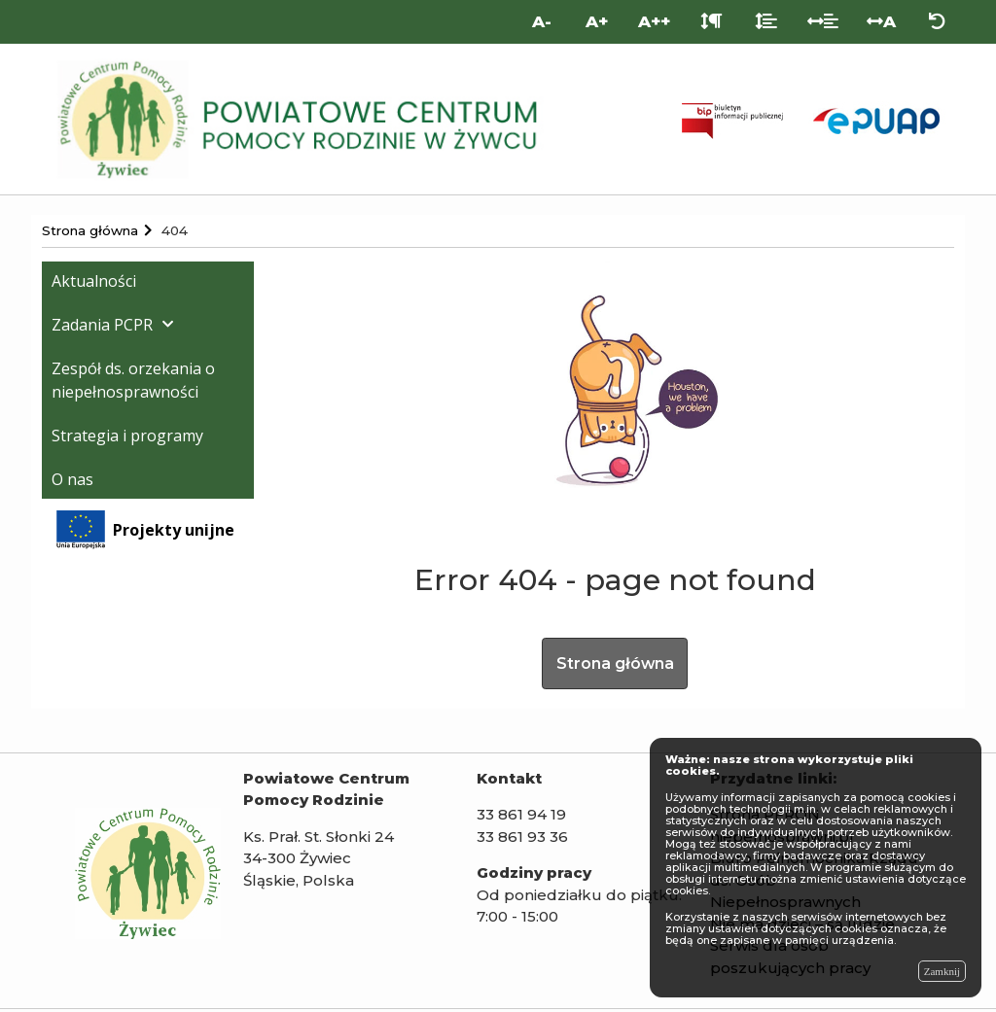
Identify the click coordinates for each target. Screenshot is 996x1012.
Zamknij (942, 971)
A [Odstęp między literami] (881, 21)
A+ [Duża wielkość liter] (597, 21)
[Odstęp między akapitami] (711, 22)
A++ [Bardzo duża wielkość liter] (654, 21)
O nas (72, 479)
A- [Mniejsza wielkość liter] (541, 21)
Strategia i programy (127, 435)
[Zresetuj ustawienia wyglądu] (937, 22)
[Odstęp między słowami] (823, 22)
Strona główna (614, 664)
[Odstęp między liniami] (766, 22)
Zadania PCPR (102, 324)
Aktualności (94, 281)
